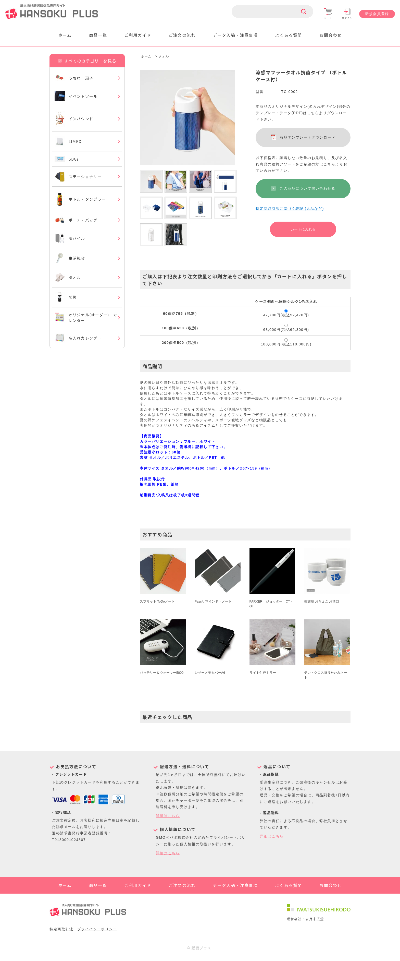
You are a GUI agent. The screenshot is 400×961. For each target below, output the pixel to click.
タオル (164, 56)
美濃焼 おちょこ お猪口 (321, 602)
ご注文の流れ (182, 35)
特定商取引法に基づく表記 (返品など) (290, 209)
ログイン (347, 14)
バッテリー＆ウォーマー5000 (162, 673)
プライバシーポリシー (97, 934)
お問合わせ (330, 35)
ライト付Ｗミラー (262, 673)
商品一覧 (98, 35)
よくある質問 (288, 35)
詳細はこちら (168, 816)
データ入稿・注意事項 (235, 35)
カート (327, 14)
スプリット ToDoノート (157, 602)
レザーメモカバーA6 (210, 673)
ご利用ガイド (137, 35)
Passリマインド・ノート (213, 602)
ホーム (65, 35)
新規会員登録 (377, 14)
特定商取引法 (61, 934)
